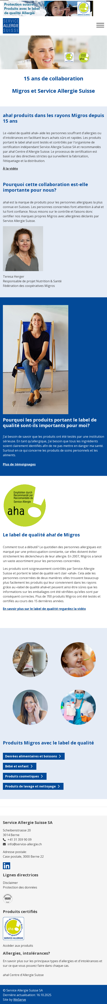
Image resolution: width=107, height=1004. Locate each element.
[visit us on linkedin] (7, 866)
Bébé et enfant (17, 766)
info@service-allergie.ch (25, 844)
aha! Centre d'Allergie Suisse (23, 975)
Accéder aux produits (18, 945)
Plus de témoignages (19, 464)
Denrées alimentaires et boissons (31, 756)
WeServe (19, 999)
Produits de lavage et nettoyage (30, 786)
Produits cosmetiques (22, 776)
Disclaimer (10, 883)
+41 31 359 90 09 (20, 839)
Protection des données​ (20, 887)
